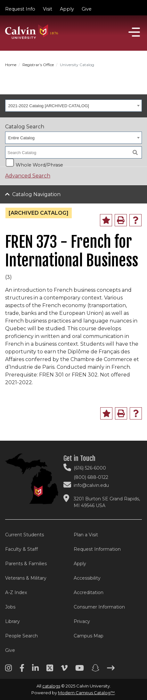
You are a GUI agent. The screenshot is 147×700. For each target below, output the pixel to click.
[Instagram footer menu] (8, 670)
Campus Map (88, 636)
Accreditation (88, 592)
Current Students (24, 535)
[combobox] (73, 105)
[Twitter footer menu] (49, 670)
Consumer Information (99, 607)
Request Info (20, 9)
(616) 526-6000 (90, 468)
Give (87, 9)
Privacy (82, 621)
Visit (47, 9)
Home (10, 64)
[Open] (134, 32)
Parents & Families (26, 563)
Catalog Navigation (36, 194)
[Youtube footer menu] (79, 670)
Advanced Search (27, 176)
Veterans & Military (25, 578)
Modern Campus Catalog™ (86, 692)
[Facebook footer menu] (22, 670)
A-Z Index (16, 592)
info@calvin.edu (91, 485)
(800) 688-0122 (91, 477)
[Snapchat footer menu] (95, 670)
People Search (21, 636)
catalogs (51, 685)
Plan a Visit (86, 535)
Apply (67, 9)
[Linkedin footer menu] (35, 670)
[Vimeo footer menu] (64, 670)
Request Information (97, 549)
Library (12, 621)
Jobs (10, 607)
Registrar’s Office (38, 64)
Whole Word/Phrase (39, 164)
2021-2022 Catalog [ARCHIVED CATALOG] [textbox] (48, 105)
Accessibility (87, 578)
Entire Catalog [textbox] (21, 137)
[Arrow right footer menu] (111, 670)
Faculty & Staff (21, 549)
